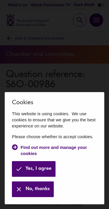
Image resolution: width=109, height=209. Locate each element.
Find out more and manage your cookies (54, 150)
